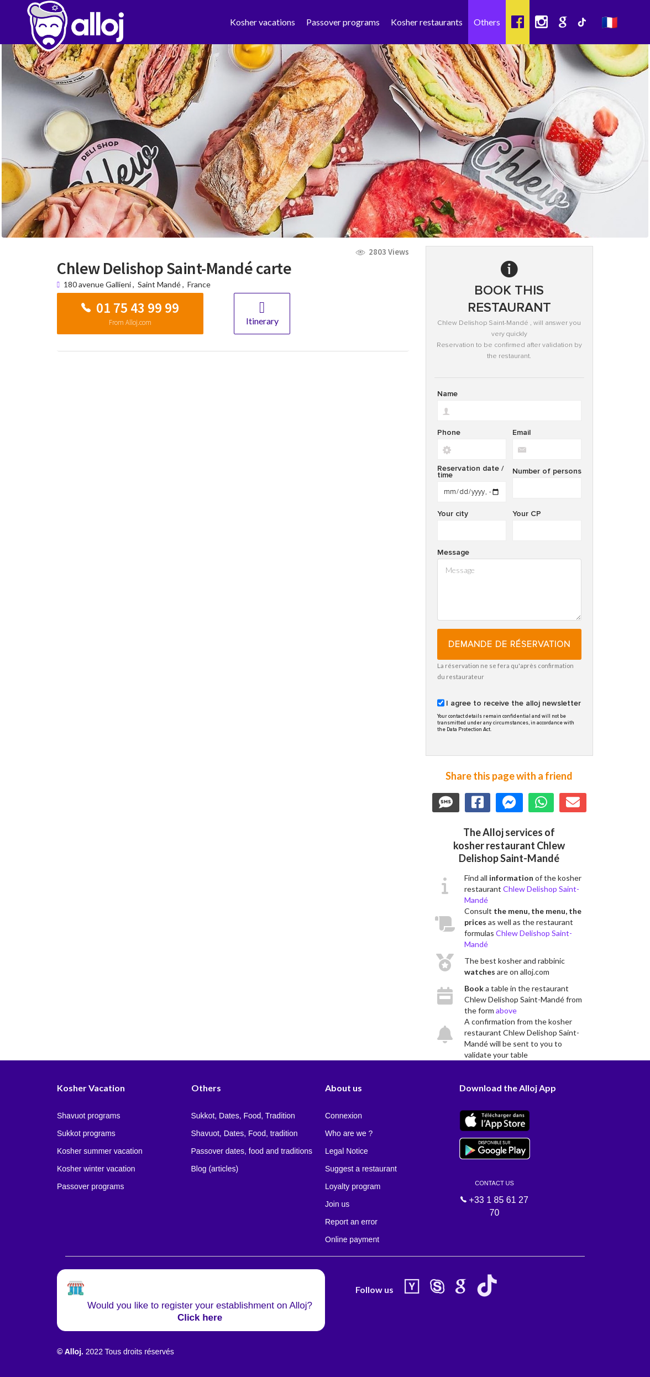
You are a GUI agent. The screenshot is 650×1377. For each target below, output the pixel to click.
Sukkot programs (86, 1133)
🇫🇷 (609, 22)
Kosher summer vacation (100, 1151)
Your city (452, 514)
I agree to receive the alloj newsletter (513, 703)
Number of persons (546, 471)
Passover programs (343, 22)
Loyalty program (352, 1186)
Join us (337, 1204)
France (199, 284)
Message (453, 552)
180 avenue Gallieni (98, 284)
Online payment (352, 1239)
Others (487, 22)
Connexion (343, 1115)
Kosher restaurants (427, 22)
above (506, 1010)
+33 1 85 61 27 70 (494, 1191)
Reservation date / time (470, 472)
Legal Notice (346, 1151)
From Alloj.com (130, 322)
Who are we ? (349, 1133)
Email (521, 432)
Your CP (526, 514)
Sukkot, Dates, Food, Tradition (243, 1115)
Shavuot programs (88, 1115)
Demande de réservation (509, 644)
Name (447, 394)
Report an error (351, 1221)
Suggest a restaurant (361, 1168)
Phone (448, 432)
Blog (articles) (215, 1168)
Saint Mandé (159, 284)
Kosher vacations (262, 22)
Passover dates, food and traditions (251, 1151)
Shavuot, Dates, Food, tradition (244, 1133)
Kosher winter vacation (96, 1168)
